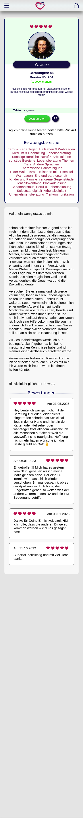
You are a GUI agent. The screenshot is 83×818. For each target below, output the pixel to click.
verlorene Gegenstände (56, 179)
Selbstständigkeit (29, 190)
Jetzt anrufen (37, 118)
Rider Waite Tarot (23, 172)
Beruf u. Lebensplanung (53, 187)
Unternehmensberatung (26, 194)
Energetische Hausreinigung (41, 168)
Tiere (27, 164)
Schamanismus (23, 187)
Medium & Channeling (28, 153)
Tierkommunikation (60, 194)
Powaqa (41, 65)
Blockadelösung (54, 183)
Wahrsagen (24, 175)
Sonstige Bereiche (25, 157)
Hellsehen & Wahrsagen (57, 149)
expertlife (40, 5)
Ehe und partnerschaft (51, 175)
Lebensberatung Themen (55, 160)
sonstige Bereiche (22, 160)
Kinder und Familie (23, 179)
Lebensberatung (59, 153)
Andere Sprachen (46, 164)
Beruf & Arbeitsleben (56, 157)
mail (55, 118)
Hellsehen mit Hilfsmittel (55, 172)
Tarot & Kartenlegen (23, 149)
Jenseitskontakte (29, 183)
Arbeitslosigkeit (55, 190)
